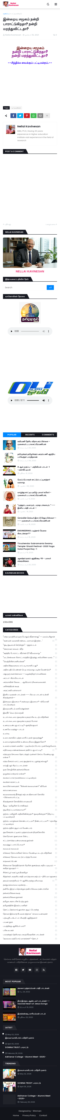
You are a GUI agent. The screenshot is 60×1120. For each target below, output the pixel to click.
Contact (43, 1115)
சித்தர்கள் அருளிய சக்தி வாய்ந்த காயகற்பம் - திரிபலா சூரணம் (30, 877)
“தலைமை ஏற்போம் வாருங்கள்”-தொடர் (30, 938)
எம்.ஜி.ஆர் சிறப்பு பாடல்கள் (30, 765)
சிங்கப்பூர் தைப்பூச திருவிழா (30, 872)
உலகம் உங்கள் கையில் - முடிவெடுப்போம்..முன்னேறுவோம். (30, 746)
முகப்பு (6, 13)
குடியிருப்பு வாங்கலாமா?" (30, 810)
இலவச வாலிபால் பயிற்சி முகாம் (19, 1038)
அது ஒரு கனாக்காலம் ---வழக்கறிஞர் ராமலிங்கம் (30, 674)
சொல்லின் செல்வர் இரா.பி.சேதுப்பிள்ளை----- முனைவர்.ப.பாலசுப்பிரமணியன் (36, 519)
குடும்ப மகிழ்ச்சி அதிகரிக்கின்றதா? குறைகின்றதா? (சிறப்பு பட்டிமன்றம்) (30, 816)
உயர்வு (30, 733)
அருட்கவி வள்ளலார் (30, 690)
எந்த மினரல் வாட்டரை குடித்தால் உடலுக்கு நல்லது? (30, 761)
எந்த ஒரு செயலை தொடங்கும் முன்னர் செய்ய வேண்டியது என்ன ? (30, 756)
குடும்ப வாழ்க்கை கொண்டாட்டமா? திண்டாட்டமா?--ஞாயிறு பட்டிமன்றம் (30, 823)
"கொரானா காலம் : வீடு (30, 649)
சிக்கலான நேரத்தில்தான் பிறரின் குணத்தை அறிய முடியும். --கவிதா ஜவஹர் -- (30, 867)
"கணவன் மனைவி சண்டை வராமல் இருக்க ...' (28, 640)
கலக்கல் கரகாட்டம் (30, 782)
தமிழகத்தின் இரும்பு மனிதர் (30, 905)
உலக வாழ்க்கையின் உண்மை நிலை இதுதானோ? (30, 742)
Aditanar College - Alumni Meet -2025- (25, 1057)
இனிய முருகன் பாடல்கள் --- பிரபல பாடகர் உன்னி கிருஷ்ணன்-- (30, 696)
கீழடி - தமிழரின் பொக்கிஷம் (30, 805)
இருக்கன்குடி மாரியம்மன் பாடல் (31, 1013)
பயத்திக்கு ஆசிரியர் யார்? (30, 926)
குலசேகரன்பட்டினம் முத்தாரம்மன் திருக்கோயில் (30, 832)
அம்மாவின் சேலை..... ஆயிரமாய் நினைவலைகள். (30, 682)
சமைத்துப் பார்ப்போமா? (30, 844)
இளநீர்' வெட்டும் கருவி (30, 713)
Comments (48, 434)
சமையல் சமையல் (30, 848)
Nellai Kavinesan (28, 126)
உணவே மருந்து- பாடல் (30, 729)
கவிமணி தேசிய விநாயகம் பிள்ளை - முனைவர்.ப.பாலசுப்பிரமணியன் (33, 443)
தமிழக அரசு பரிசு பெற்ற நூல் (30, 901)
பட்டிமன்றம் (16, 13)
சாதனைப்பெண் (30, 861)
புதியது (7, 224)
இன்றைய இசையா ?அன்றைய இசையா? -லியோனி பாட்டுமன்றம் (30, 703)
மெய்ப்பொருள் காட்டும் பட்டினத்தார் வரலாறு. (33, 481)
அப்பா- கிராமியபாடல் (30, 678)
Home (16, 1115)
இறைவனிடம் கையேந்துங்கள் (30, 708)
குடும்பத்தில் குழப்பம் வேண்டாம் (30, 828)
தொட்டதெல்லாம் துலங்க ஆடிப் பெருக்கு (30, 909)
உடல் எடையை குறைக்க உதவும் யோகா (30, 721)
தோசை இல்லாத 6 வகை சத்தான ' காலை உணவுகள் (30, 914)
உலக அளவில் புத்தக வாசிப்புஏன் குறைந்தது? (30, 738)
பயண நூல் (30, 922)
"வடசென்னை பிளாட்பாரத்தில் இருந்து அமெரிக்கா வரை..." (30, 657)
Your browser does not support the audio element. (30, 331)
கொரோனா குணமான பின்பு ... (30, 836)
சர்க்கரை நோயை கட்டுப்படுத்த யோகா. (30, 857)
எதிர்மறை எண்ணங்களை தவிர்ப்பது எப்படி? (28, 750)
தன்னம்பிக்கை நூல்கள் (30, 897)
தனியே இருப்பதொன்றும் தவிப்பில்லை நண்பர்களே (30, 889)
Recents (30, 434)
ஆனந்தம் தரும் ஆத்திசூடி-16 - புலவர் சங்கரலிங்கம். (34, 560)
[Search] (25, 287)
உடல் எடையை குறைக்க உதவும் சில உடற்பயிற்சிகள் (30, 717)
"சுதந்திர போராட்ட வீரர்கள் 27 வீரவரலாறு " (30, 653)
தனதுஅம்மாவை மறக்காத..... (30, 885)
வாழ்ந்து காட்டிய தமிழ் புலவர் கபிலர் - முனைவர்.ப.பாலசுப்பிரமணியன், (34, 494)
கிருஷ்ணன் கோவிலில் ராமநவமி (30, 801)
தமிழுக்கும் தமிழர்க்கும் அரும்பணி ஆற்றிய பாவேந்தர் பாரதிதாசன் (36, 455)
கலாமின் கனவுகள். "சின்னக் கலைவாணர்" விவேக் (30, 786)
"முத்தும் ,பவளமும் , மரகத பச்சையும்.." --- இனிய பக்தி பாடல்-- (36, 506)
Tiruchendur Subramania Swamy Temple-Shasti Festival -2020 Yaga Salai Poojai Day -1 (35, 546)
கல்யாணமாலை (30, 790)
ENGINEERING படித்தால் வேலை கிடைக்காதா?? (31, 532)
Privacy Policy (29, 1115)
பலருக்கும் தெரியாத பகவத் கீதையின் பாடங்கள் (30, 934)
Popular (11, 434)
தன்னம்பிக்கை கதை (30, 893)
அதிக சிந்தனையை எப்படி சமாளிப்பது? (30, 665)
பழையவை (51, 224)
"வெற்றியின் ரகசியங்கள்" (30, 661)
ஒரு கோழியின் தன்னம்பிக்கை (30, 769)
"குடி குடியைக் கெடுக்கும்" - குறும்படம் (30, 645)
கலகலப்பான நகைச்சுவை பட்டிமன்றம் (30, 778)
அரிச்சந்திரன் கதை (30, 686)
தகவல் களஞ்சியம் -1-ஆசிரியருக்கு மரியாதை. (28, 880)
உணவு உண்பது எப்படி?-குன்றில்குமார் (30, 725)
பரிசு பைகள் (30, 930)
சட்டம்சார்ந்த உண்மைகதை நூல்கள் (30, 840)
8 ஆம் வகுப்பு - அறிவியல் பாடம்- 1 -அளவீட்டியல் (33, 468)
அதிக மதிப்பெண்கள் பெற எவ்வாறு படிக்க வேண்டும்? (30, 669)
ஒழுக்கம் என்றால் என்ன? (30, 774)
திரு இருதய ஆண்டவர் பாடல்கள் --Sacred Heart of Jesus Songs (33, 1002)
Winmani (37, 1111)
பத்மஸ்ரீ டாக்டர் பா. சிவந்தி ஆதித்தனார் (30, 918)
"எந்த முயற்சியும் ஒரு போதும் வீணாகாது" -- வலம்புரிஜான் (30, 637)
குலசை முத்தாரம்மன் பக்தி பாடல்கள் (33, 988)
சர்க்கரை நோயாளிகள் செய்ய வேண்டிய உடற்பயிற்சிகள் (30, 853)
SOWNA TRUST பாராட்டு (16, 1047)
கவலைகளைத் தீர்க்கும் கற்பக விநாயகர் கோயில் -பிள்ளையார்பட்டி (30, 796)
